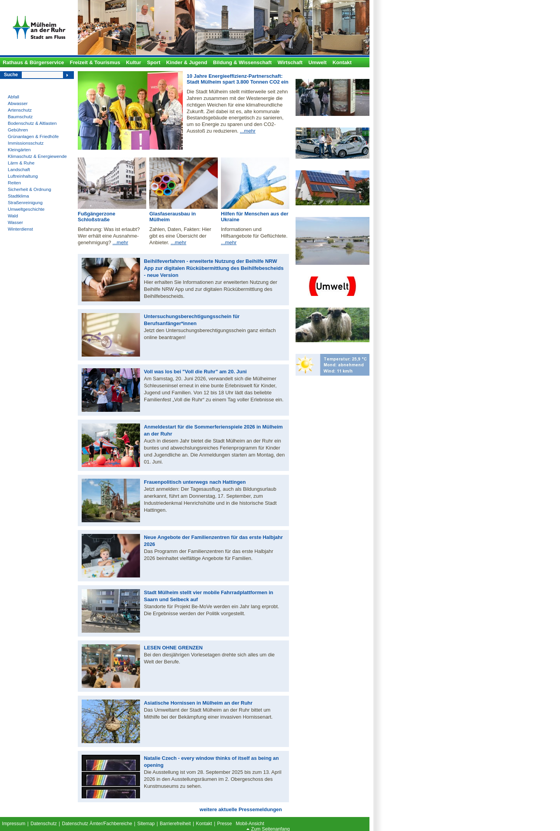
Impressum (13, 823)
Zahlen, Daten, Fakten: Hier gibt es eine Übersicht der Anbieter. (180, 235)
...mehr (248, 131)
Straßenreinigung (25, 202)
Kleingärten (19, 149)
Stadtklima (18, 195)
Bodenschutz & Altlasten (32, 123)
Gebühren (18, 129)
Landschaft (19, 169)
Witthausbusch (315, 303)
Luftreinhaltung (23, 175)
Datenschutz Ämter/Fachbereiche (97, 823)
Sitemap (146, 823)
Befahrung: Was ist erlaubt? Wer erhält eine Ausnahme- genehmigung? (109, 235)
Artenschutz (20, 109)
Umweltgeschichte (26, 209)
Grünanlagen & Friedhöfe (33, 136)
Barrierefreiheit (175, 823)
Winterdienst (20, 228)
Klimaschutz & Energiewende (37, 156)
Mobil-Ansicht (250, 823)
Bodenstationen (316, 74)
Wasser (15, 222)
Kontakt (204, 823)
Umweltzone (312, 272)
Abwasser (18, 103)
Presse (224, 823)
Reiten (14, 182)
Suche (11, 74)
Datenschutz (43, 823)
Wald (13, 215)
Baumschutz (20, 116)
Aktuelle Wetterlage (320, 349)
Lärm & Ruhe (21, 162)
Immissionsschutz (26, 142)
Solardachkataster (319, 166)
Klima (305, 123)
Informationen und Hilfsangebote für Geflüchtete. (254, 232)
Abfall (13, 96)
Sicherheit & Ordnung (29, 189)
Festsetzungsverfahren (324, 212)
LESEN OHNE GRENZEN (173, 648)
